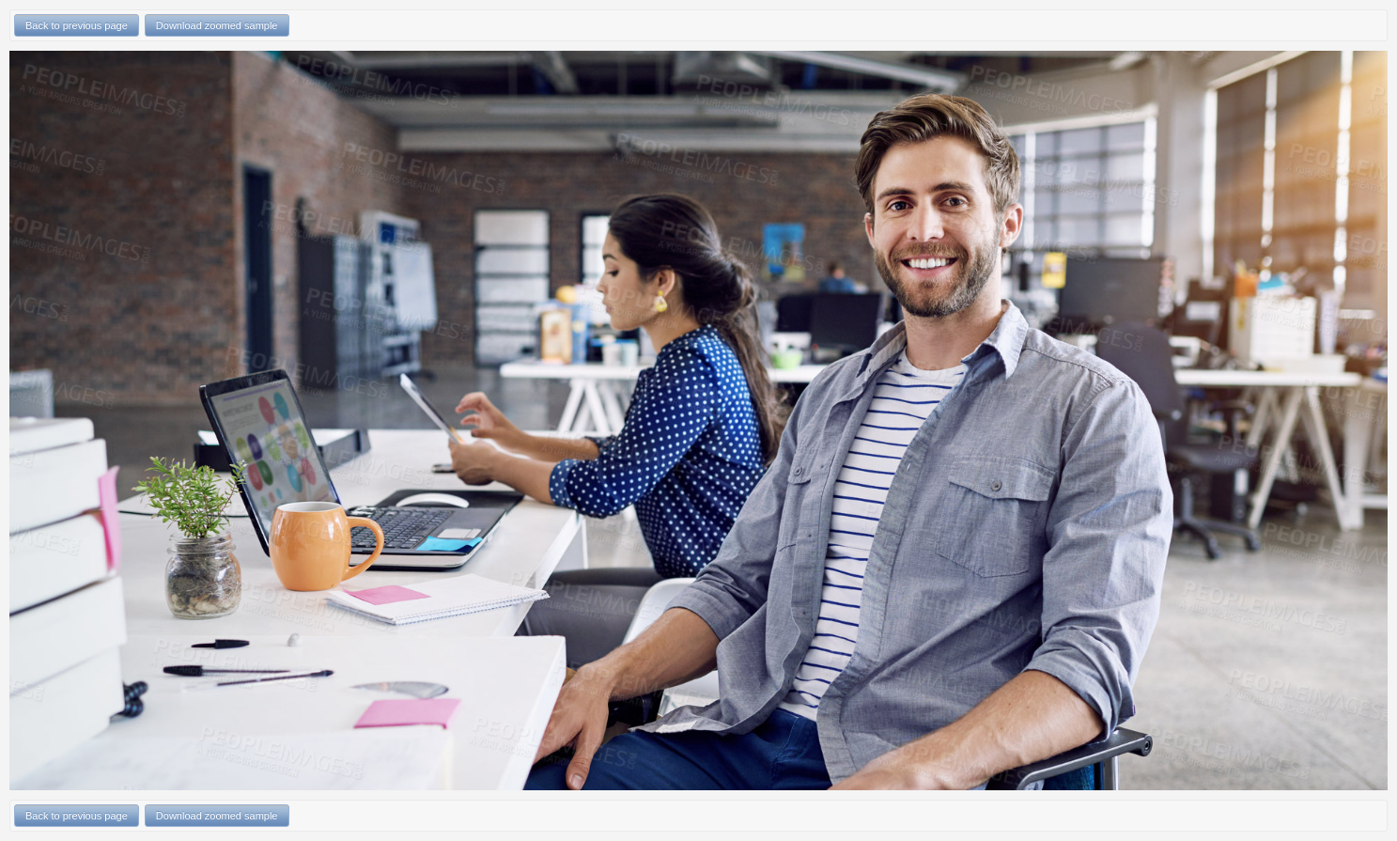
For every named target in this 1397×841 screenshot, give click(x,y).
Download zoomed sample (217, 25)
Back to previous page (76, 25)
